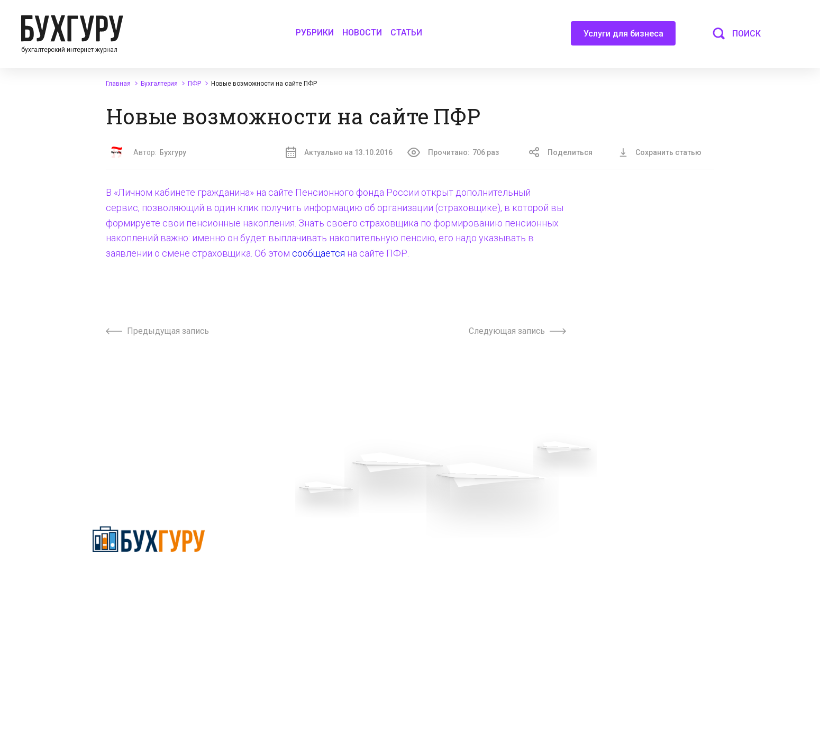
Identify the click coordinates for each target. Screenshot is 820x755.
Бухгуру (172, 152)
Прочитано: (453, 152)
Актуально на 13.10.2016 (339, 152)
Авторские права (617, 566)
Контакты (276, 604)
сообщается (318, 253)
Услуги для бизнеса (623, 37)
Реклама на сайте (618, 547)
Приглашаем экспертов (300, 566)
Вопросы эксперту (290, 547)
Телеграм (276, 585)
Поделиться (561, 152)
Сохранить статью (660, 152)
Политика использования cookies (481, 612)
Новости (362, 33)
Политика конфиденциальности (149, 580)
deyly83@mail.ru (460, 695)
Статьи (406, 33)
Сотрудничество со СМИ (465, 566)
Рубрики (315, 33)
